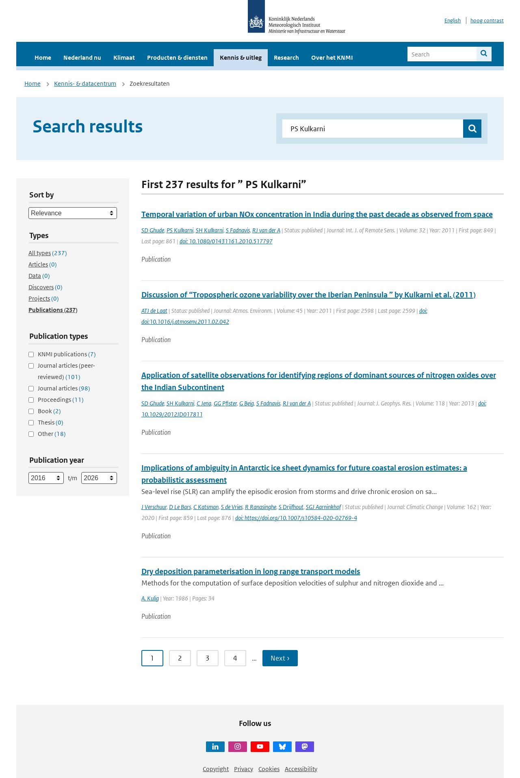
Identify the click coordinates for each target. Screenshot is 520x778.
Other (52, 434)
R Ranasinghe (260, 507)
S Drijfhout (291, 507)
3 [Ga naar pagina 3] (208, 658)
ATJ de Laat (154, 310)
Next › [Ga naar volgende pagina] (280, 658)
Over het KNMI (332, 57)
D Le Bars (180, 507)
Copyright (216, 769)
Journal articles (64, 388)
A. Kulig (150, 598)
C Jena (204, 403)
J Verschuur (154, 507)
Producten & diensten (177, 57)
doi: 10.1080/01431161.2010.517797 (226, 241)
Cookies (269, 769)
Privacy (243, 769)
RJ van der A (266, 230)
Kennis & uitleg (241, 57)
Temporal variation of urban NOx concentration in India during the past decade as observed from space (317, 214)
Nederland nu (82, 57)
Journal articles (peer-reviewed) (66, 371)
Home (43, 57)
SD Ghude (152, 230)
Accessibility (301, 769)
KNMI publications (67, 354)
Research (286, 57)
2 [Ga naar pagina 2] (180, 658)
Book (49, 411)
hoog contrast (487, 20)
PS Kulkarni (180, 230)
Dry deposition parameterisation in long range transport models (250, 571)
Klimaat (124, 57)
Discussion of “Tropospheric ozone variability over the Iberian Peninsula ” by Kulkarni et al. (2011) (308, 294)
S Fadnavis (238, 230)
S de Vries (232, 507)
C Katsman (206, 507)
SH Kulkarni (209, 230)
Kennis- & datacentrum (85, 83)
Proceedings (61, 399)
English (452, 20)
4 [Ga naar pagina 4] (235, 658)
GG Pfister (225, 403)
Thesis (50, 422)
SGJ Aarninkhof (323, 507)
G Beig (246, 403)
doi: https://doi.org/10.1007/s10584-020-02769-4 (296, 518)
